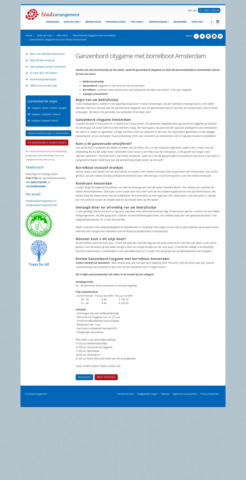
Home (29, 104)
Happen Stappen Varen (45, 189)
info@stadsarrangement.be (41, 273)
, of (48, 251)
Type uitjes (137, 21)
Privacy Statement (209, 462)
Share (196, 105)
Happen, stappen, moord (46, 182)
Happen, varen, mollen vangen (49, 176)
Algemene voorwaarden (185, 462)
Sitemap (165, 462)
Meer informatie (106, 445)
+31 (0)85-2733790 (209, 10)
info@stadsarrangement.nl (41, 269)
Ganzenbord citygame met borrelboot (94, 104)
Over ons (198, 21)
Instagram (217, 21)
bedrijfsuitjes (93, 21)
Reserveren (180, 21)
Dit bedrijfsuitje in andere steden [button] (47, 211)
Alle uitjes (62, 104)
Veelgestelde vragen (147, 462)
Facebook (211, 21)
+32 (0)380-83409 (35, 255)
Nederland (52, 21)
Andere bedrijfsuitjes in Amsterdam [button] (48, 202)
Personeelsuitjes (116, 21)
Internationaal (159, 21)
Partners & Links (125, 462)
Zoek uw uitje (72, 21)
